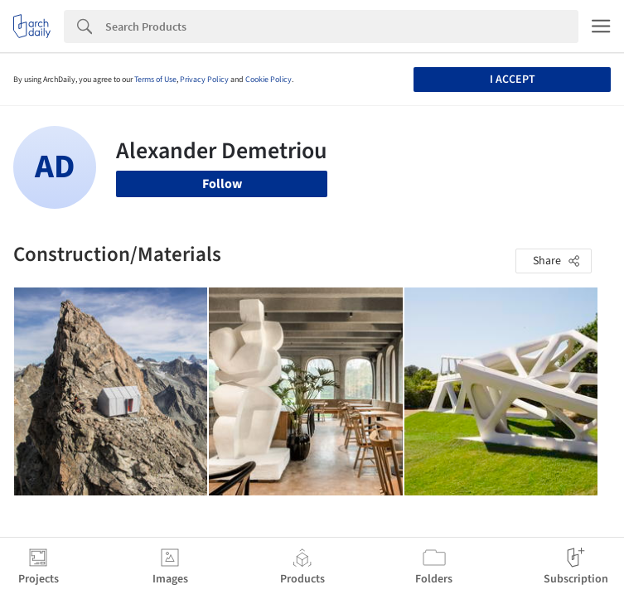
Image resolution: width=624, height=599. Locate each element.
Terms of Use (155, 79)
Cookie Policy (268, 79)
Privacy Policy (204, 79)
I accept (512, 79)
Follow (222, 184)
